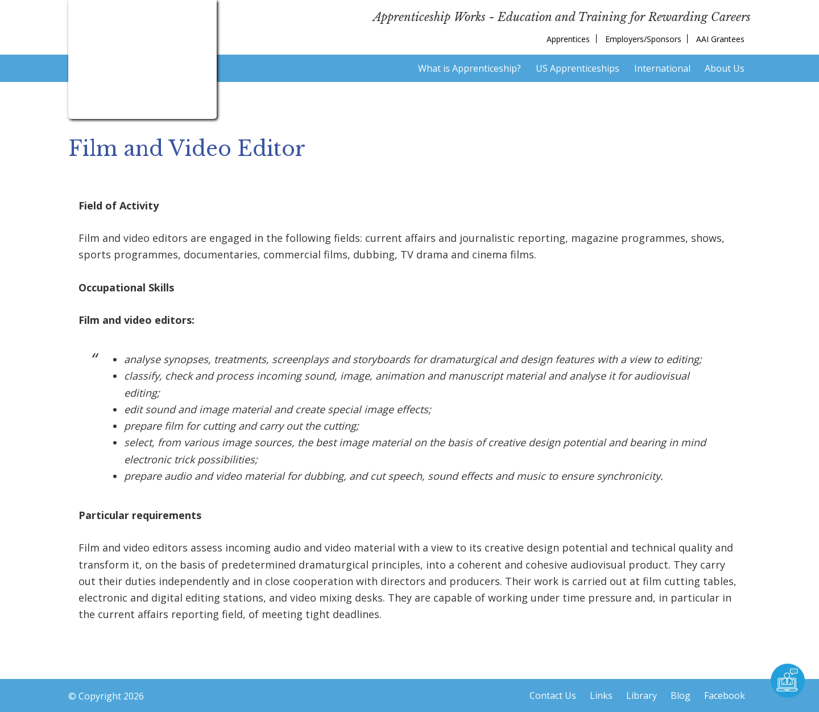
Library (641, 695)
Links (601, 695)
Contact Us (553, 695)
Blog (680, 695)
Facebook (724, 695)
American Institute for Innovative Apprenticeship (142, 57)
